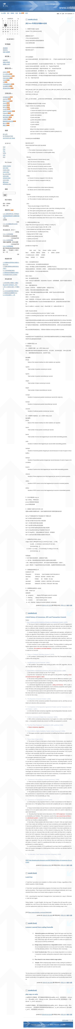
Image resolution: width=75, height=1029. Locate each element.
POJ (4, 149)
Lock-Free (29, 877)
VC (4, 82)
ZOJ (4, 157)
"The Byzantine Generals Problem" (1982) (39, 699)
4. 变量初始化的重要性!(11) (10, 293)
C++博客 (3, 13)
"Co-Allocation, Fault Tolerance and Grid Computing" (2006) (44, 854)
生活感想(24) (6, 86)
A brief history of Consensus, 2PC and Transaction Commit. (46, 617)
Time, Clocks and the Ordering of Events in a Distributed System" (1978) (47, 622)
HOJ (4, 147)
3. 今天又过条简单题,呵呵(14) (10, 291)
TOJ (4, 151)
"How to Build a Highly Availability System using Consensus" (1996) (46, 731)
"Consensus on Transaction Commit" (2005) (40, 799)
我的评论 (5, 50)
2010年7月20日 (32, 873)
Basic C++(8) (6, 101)
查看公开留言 (6, 62)
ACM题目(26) (6, 97)
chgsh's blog (6, 170)
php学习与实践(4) (7, 111)
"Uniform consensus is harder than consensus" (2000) (42, 717)
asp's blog (5, 168)
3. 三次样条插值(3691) (9, 270)
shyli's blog (6, 176)
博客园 (52, 1024)
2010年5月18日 (32, 990)
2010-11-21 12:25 (47, 605)
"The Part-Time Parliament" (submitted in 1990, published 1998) (45, 725)
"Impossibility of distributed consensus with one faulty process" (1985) (46, 670)
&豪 (4, 4)
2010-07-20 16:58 (48, 915)
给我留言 (5, 60)
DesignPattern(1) (7, 76)
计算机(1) (5, 119)
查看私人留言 (6, 64)
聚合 (20, 13)
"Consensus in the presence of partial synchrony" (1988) (43, 779)
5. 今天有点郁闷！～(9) (9, 295)
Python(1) (5, 113)
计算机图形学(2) (7, 84)
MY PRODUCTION (8, 136)
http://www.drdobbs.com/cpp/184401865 (40, 912)
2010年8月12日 (32, 613)
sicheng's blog (6, 178)
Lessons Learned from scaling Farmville (39, 927)
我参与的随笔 (6, 52)
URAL (4, 153)
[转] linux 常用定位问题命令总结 (36, 23)
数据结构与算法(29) (8, 121)
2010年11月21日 (33, 19)
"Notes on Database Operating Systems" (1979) (40, 654)
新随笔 (12, 13)
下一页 (71, 1020)
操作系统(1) (6, 117)
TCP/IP (5, 80)
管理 (26, 13)
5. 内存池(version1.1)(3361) (10, 274)
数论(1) (5, 123)
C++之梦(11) (6, 74)
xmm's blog (6, 180)
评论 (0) (63, 865)
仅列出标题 (65, 1020)
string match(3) (7, 115)
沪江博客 (62, 1024)
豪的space (5, 182)
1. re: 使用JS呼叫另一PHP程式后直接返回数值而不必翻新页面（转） (11, 216)
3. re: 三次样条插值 (8, 234)
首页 (8, 13)
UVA (4, 155)
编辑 (68, 605)
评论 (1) (63, 605)
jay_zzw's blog (6, 174)
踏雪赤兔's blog (7, 184)
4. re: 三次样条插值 (8, 240)
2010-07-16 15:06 (48, 982)
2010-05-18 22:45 (47, 1014)
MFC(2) (5, 107)
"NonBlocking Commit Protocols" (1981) (38, 662)
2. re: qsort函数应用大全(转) (10, 224)
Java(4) (5, 103)
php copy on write (32, 994)
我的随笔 (5, 48)
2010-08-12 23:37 (47, 865)
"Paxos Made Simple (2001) (35, 739)
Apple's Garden (7, 166)
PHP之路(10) (6, 78)
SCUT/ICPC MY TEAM (9, 138)
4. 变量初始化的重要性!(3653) (10, 272)
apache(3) (5, 99)
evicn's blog (6, 172)
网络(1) (5, 125)
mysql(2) (5, 109)
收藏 (71, 605)
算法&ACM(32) (7, 88)
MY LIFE (5, 134)
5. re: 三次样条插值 (8, 246)
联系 (17, 13)
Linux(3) (5, 105)
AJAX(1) (5, 72)
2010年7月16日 (32, 923)
